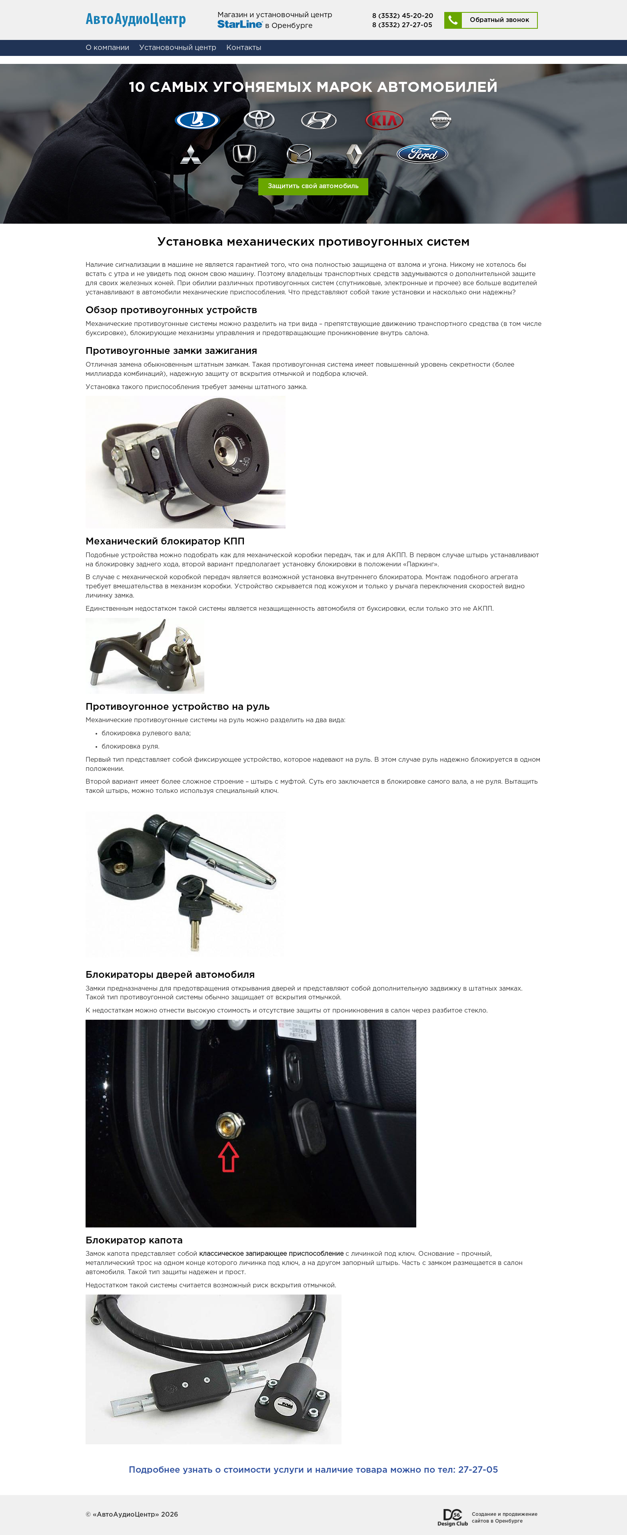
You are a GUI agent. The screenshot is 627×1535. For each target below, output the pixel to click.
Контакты (244, 48)
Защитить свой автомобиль (313, 186)
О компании (107, 48)
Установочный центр (177, 48)
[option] (313, 144)
